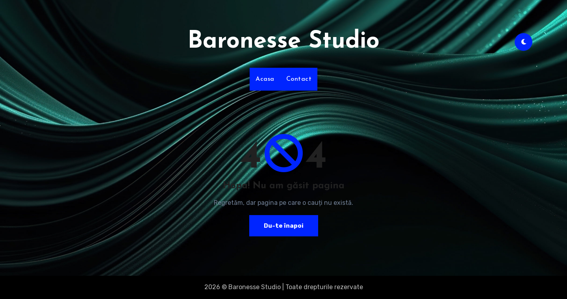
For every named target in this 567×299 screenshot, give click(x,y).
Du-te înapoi (283, 225)
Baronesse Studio (283, 42)
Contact (299, 79)
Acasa (265, 79)
